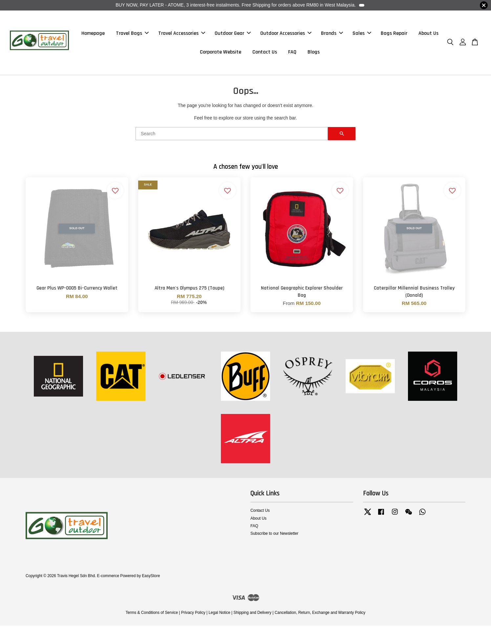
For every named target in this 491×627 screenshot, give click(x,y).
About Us (428, 34)
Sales (361, 34)
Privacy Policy (193, 614)
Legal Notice (219, 614)
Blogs (314, 52)
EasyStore (151, 577)
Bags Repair (394, 34)
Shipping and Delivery (252, 614)
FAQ (292, 52)
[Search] (232, 135)
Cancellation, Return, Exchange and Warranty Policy (320, 614)
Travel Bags (132, 34)
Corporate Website (220, 52)
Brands (332, 34)
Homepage (93, 34)
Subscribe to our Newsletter (274, 535)
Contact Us (264, 52)
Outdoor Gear (233, 34)
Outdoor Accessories (285, 34)
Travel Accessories (181, 34)
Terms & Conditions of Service (152, 614)
